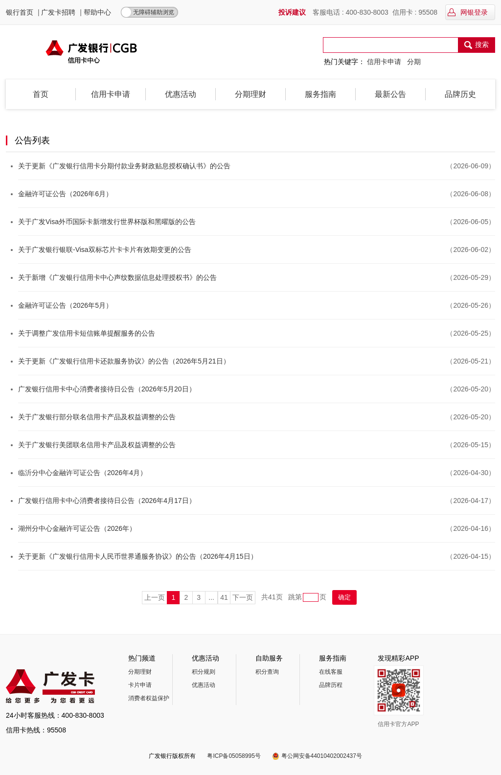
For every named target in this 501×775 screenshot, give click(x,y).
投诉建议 (292, 12)
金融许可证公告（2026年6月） (65, 194)
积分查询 (267, 671)
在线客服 (330, 671)
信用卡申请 (384, 62)
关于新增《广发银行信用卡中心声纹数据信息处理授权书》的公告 (117, 277)
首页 (40, 94)
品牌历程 (330, 685)
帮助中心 (97, 12)
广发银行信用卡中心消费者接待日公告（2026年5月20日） (107, 389)
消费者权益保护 (148, 698)
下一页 (242, 597)
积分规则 (203, 671)
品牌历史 (460, 94)
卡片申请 (140, 685)
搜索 (476, 45)
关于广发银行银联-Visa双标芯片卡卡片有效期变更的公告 (104, 249)
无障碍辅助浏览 (153, 12)
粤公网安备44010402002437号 (321, 755)
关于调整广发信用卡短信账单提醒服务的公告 (86, 333)
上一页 (154, 597)
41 (224, 597)
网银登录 (467, 12)
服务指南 (320, 94)
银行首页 (19, 12)
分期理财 (250, 94)
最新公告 (390, 94)
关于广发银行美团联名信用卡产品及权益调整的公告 (97, 445)
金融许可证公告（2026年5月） (65, 305)
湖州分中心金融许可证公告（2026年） (77, 528)
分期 (414, 62)
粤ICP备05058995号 (233, 755)
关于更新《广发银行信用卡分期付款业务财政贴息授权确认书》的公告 (124, 166)
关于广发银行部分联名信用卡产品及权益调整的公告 (97, 417)
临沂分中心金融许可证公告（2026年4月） (82, 473)
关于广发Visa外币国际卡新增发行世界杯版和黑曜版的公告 (107, 222)
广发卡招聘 (58, 12)
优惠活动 (180, 94)
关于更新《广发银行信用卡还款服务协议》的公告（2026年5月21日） (124, 361)
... (211, 597)
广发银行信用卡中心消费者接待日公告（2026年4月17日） (107, 500)
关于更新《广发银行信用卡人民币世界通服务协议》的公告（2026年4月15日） (137, 556)
